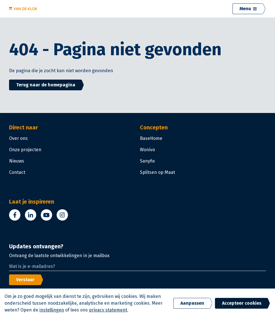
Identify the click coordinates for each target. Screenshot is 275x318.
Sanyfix (147, 161)
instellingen (51, 310)
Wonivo (147, 149)
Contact (17, 172)
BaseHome (151, 138)
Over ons (18, 138)
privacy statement (108, 310)
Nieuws (16, 161)
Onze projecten (25, 149)
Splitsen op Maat (157, 172)
